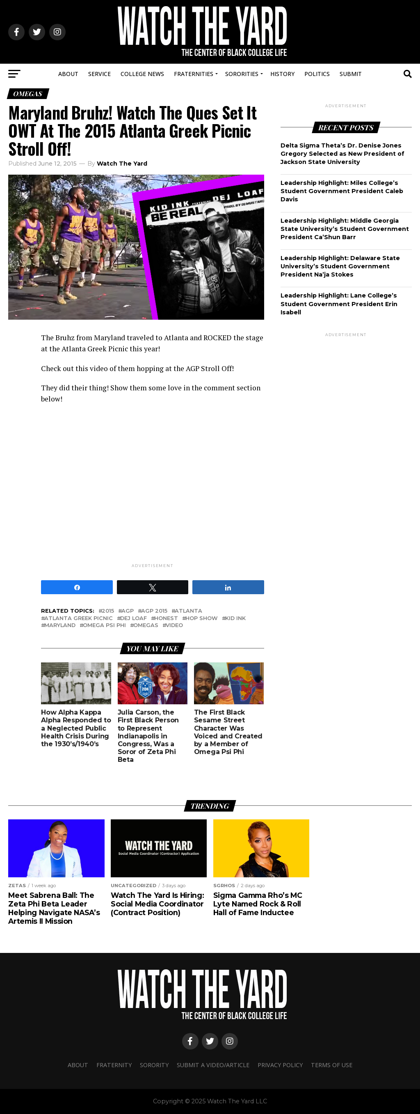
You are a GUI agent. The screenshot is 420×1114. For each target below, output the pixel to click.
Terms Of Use (331, 1065)
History (282, 74)
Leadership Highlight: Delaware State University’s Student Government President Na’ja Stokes (340, 266)
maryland (59, 625)
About (68, 74)
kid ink (235, 618)
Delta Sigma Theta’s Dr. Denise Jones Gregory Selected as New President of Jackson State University (342, 154)
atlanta (188, 611)
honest (166, 618)
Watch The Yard (122, 163)
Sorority (154, 1065)
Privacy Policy (280, 1065)
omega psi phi (104, 625)
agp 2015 (154, 611)
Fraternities (193, 74)
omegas (145, 625)
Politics (317, 74)
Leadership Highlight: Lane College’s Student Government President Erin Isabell (339, 304)
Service (99, 74)
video (174, 625)
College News (142, 74)
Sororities (241, 74)
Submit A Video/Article (213, 1065)
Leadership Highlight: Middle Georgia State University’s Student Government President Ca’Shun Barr (345, 229)
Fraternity (114, 1065)
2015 (108, 611)
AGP (127, 611)
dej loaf (133, 618)
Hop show (201, 618)
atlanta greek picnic (78, 618)
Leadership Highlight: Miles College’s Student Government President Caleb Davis (342, 191)
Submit (351, 74)
